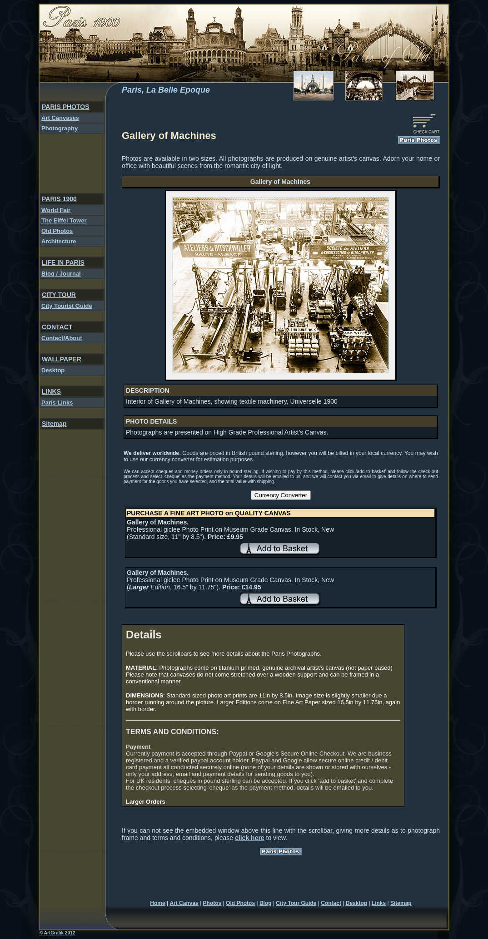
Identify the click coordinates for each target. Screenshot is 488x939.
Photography (59, 128)
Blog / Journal (61, 273)
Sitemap (54, 423)
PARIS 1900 (59, 199)
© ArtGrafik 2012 (57, 932)
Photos (212, 903)
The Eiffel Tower (63, 220)
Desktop (53, 370)
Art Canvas (183, 903)
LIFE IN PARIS (63, 262)
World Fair (55, 210)
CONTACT (57, 327)
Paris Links (57, 402)
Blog (265, 903)
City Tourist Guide (66, 305)
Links (379, 903)
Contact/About (61, 338)
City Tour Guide (296, 903)
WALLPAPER (61, 359)
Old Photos (57, 230)
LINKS (51, 391)
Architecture (58, 241)
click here (249, 837)
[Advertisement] (69, 163)
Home (157, 903)
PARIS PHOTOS (66, 106)
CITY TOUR (59, 294)
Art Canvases (60, 117)
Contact (331, 903)
